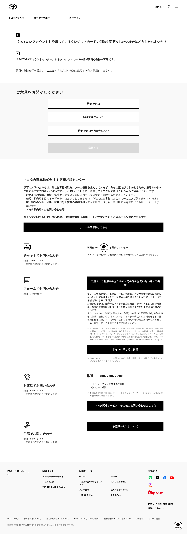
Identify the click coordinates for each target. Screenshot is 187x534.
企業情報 (139, 519)
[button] (178, 526)
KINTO (114, 477)
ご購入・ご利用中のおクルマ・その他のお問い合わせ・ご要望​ (125, 283)
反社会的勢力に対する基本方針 (117, 519)
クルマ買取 (84, 490)
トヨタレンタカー (87, 495)
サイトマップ (13, 519)
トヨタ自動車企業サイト (53, 477)
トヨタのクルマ (16, 18)
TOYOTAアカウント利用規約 (86, 519)
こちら (50, 70)
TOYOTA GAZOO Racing (53, 487)
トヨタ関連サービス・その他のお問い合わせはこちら (125, 405)
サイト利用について (32, 519)
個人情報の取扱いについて (57, 519)
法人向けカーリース (119, 490)
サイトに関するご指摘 (125, 349)
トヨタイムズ (48, 482)
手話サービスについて (125, 426)
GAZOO (82, 477)
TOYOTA (12, 6)
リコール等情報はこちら (93, 227)
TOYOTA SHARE (118, 482)
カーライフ (75, 18)
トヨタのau (116, 495)
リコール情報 (154, 519)
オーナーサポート (43, 18)
